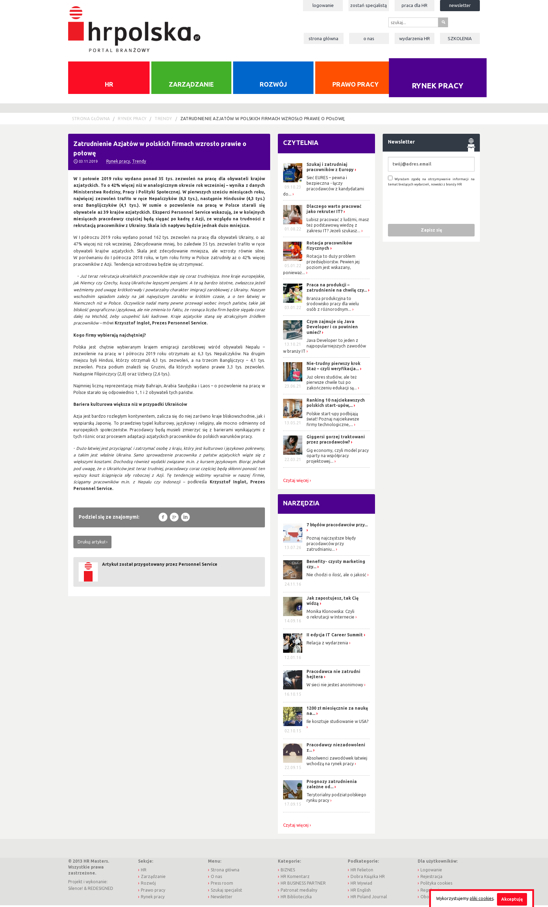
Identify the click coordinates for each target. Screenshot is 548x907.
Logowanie (323, 5)
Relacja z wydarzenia (327, 644)
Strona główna (323, 38)
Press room (222, 885)
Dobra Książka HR (368, 878)
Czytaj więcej (296, 482)
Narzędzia (301, 505)
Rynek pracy (438, 87)
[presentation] (441, 206)
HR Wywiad (361, 885)
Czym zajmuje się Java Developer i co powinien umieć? (332, 328)
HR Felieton (362, 871)
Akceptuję (512, 899)
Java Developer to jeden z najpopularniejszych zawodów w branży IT (324, 348)
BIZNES (288, 871)
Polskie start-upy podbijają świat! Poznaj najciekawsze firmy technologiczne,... (333, 421)
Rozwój (273, 85)
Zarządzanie (191, 85)
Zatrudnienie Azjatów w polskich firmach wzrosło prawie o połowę (262, 120)
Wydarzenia (414, 38)
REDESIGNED (100, 890)
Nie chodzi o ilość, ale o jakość (336, 577)
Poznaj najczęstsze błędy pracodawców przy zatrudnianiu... (331, 545)
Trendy (163, 120)
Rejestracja (431, 878)
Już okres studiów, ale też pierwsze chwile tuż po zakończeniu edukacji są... (332, 384)
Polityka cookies (436, 885)
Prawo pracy (355, 85)
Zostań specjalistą (368, 5)
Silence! (75, 890)
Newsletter (460, 5)
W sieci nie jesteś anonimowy (335, 687)
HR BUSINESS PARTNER (303, 885)
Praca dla (414, 5)
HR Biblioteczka (296, 898)
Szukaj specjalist (226, 892)
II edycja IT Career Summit (335, 636)
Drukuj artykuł (91, 543)
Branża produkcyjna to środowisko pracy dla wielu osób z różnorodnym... (333, 305)
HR (109, 85)
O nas (368, 38)
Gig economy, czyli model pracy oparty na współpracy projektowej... (338, 457)
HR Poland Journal (369, 898)
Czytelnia (300, 144)
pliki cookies (481, 898)
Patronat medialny (299, 892)
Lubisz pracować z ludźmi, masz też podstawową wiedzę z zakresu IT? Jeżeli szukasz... (338, 227)
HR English (361, 892)
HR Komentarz (295, 878)
